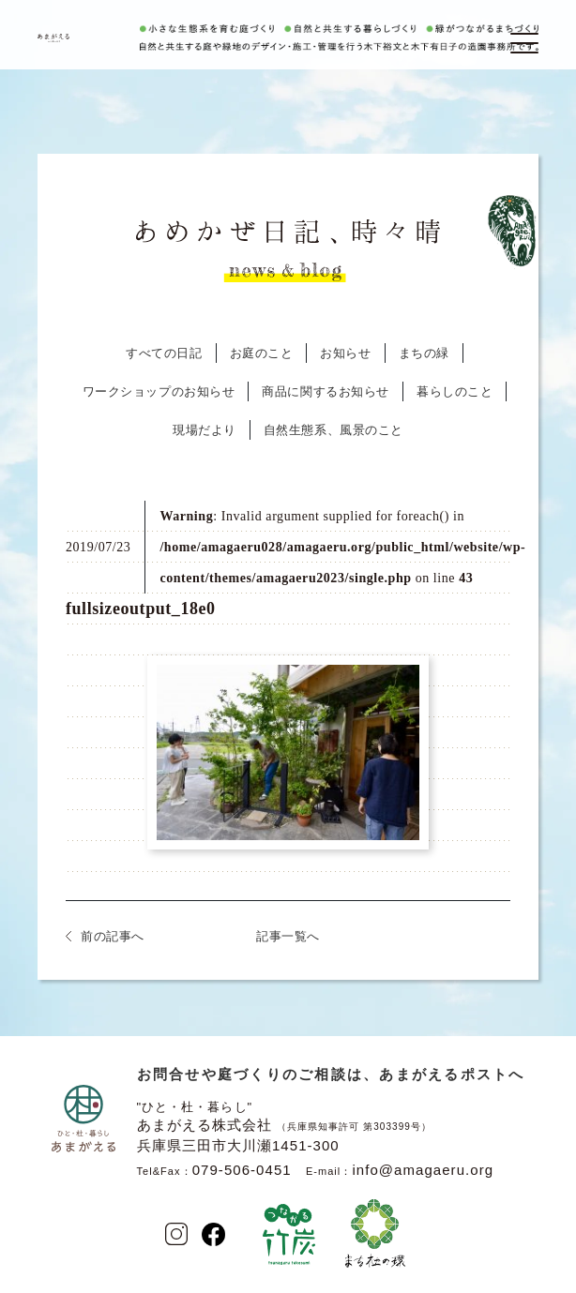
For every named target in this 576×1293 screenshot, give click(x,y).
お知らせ (345, 353)
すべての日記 (164, 353)
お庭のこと (262, 353)
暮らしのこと (455, 391)
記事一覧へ (288, 936)
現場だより (204, 430)
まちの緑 (424, 353)
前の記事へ (112, 936)
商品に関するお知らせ (325, 391)
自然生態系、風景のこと (333, 430)
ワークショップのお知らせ (159, 391)
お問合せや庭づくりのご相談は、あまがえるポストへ (331, 1074)
